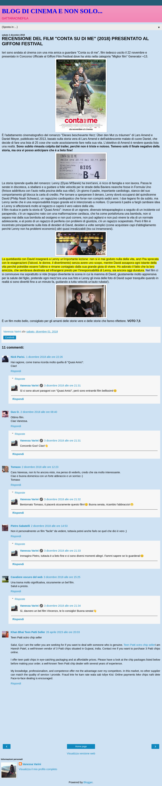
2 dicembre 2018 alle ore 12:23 (40, 467)
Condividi (9, 337)
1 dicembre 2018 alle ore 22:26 (44, 356)
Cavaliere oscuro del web (27, 577)
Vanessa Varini (29, 385)
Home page (81, 746)
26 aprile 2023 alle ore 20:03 (63, 632)
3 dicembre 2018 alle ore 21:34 (62, 605)
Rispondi (16, 371)
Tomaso (16, 467)
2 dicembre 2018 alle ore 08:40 (38, 411)
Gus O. (15, 411)
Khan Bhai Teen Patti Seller (28, 632)
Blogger (88, 782)
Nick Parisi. (18, 356)
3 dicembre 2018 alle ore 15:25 (62, 577)
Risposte (20, 378)
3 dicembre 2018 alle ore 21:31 (62, 385)
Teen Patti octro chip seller (139, 644)
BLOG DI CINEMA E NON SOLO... (52, 10)
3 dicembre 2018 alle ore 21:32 (62, 499)
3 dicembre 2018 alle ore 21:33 (62, 550)
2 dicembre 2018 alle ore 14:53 (49, 525)
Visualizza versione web (81, 753)
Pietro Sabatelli (20, 525)
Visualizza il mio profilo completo (38, 769)
